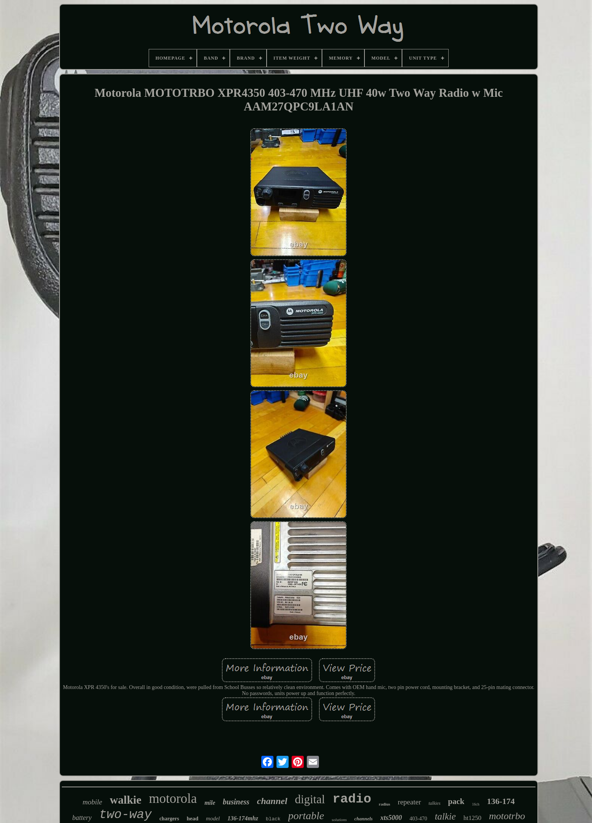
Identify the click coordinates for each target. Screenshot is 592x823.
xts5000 (391, 817)
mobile (92, 802)
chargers (169, 818)
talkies (434, 803)
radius (384, 804)
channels (363, 818)
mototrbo (507, 815)
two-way (125, 815)
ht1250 (472, 817)
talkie (445, 816)
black (273, 819)
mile (209, 802)
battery (82, 817)
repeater (409, 802)
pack (456, 801)
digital (310, 799)
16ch (475, 804)
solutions (339, 819)
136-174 (501, 801)
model (213, 818)
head (192, 818)
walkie (125, 799)
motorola (173, 798)
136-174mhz (243, 818)
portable (306, 815)
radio (352, 799)
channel (272, 801)
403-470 (418, 818)
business (236, 802)
